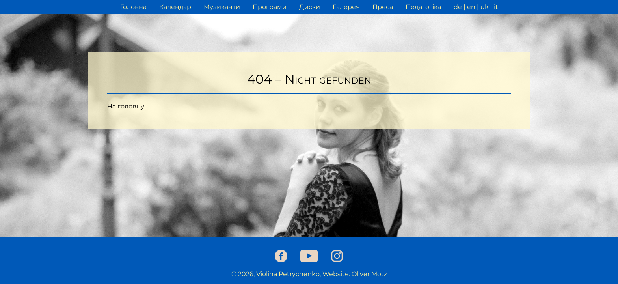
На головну (125, 106)
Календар (175, 7)
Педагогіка (423, 7)
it (496, 7)
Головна (133, 7)
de (458, 7)
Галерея (346, 7)
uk (484, 7)
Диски (309, 7)
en (471, 7)
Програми (270, 7)
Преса (382, 7)
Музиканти (222, 7)
